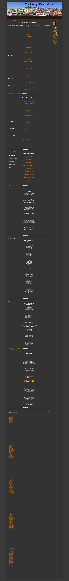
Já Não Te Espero (29, 68)
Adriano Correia (11, 419)
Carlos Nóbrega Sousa (12, 450)
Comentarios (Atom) (14, 412)
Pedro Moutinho (11, 552)
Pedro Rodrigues (11, 553)
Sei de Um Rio (29, 75)
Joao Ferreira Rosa (11, 495)
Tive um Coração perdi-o (29, 101)
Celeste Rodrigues (11, 454)
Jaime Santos (10, 491)
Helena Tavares (11, 489)
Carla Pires (10, 447)
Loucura (29, 122)
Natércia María (11, 547)
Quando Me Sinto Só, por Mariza (29, 268)
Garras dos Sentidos (29, 86)
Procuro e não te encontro (29, 183)
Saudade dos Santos (11, 562)
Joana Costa (10, 493)
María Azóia (10, 532)
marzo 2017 (54, 32)
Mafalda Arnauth (11, 519)
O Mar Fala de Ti (29, 32)
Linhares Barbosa (11, 510)
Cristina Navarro (11, 461)
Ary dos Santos (11, 443)
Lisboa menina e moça (29, 171)
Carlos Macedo (11, 449)
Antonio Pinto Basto (11, 438)
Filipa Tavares (10, 481)
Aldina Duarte (10, 422)
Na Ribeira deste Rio (29, 144)
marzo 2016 (54, 44)
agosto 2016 (54, 39)
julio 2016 (54, 40)
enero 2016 (54, 46)
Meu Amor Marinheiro (29, 129)
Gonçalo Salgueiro (11, 484)
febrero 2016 (54, 45)
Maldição (29, 59)
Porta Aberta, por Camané (29, 212)
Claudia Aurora (11, 457)
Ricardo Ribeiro (11, 555)
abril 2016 (54, 43)
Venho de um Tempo (29, 66)
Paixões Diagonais (29, 89)
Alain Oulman (10, 420)
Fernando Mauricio (11, 477)
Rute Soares (10, 560)
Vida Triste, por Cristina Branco (29, 380)
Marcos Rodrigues (11, 525)
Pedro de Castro (11, 551)
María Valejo (12, 349)
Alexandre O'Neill (11, 423)
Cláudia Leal (10, 458)
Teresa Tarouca (11, 568)
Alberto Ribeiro (11, 421)
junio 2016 (54, 41)
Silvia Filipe (10, 563)
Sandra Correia (11, 561)
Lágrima (29, 110)
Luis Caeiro (10, 512)
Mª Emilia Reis (11, 517)
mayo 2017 (54, 30)
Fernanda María (11, 474)
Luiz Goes (10, 516)
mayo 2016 (54, 42)
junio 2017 (54, 29)
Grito (29, 136)
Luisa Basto (10, 514)
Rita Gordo (10, 556)
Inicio (26, 411)
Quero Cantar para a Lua (29, 115)
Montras (29, 45)
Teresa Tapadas (11, 567)
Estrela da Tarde (29, 38)
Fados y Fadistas (11, 473)
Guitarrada (10, 486)
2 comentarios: (19, 93)
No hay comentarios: (20, 185)
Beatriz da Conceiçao (11, 444)
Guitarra (10, 485)
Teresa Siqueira (11, 566)
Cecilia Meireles (11, 453)
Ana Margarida (11, 427)
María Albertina (11, 527)
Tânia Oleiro (10, 564)
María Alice (10, 528)
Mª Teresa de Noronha (12, 518)
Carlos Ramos (11, 451)
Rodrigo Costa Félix (11, 557)
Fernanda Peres (11, 475)
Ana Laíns (10, 426)
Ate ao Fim (29, 117)
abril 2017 (54, 31)
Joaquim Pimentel (11, 497)
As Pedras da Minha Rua (29, 132)
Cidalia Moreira (11, 456)
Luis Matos (10, 513)
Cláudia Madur (11, 459)
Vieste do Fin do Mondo (29, 61)
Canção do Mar (29, 108)
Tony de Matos (11, 569)
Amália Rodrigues (11, 425)
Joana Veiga (10, 494)
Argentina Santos (11, 442)
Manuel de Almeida (11, 521)
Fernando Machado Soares (12, 476)
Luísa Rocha (10, 515)
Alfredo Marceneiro (11, 424)
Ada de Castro (11, 417)
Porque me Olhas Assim (29, 73)
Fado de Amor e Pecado (29, 79)
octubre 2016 (54, 37)
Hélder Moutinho (11, 487)
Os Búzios (29, 124)
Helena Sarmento (11, 488)
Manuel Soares (11, 522)
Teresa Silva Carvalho (11, 565)
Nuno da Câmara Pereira (12, 548)
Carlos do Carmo (11, 448)
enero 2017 (54, 34)
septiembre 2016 (55, 38)
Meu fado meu (29, 47)
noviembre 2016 (55, 36)
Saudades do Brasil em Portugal (29, 139)
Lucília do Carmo (11, 511)
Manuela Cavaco (11, 523)
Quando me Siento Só (29, 52)
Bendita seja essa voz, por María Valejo (29, 325)
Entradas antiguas (47, 411)
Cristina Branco (11, 460)
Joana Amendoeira (11, 492)
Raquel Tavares (11, 554)
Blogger (39, 576)
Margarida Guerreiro (11, 526)
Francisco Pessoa (11, 482)
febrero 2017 (54, 33)
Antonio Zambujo (11, 441)
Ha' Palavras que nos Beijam (29, 103)
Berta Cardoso (11, 445)
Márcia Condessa (11, 524)
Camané (12, 236)
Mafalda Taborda (11, 520)
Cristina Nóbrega (11, 462)
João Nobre (10, 496)
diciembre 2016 (55, 35)
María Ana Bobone (11, 530)
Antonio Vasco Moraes (12, 440)
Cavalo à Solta (29, 36)
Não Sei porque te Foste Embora (29, 82)
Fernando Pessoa (11, 478)
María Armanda (11, 531)
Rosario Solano (11, 559)
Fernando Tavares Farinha (12, 479)
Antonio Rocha (11, 439)
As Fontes (29, 34)
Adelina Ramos (11, 418)
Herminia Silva (11, 490)
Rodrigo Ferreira (11, 558)
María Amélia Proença (12, 529)
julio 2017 (54, 28)
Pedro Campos (11, 550)
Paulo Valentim (11, 549)
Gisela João (10, 483)
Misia (9, 545)
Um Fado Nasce (29, 146)
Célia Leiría (10, 455)
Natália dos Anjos (11, 546)
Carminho (10, 452)
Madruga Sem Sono (29, 56)
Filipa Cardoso (11, 480)
